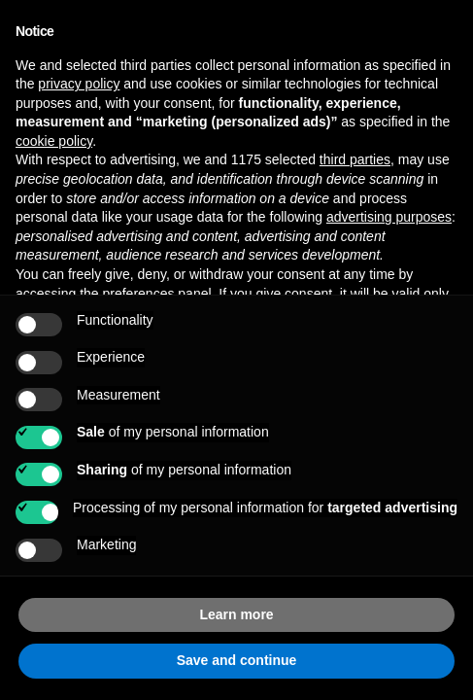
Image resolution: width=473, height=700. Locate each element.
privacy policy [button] (78, 83)
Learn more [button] (236, 614)
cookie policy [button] (54, 141)
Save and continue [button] (237, 660)
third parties (355, 159)
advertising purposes (389, 217)
